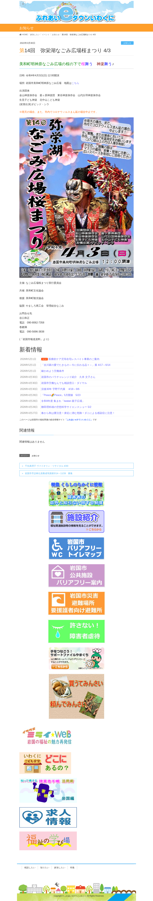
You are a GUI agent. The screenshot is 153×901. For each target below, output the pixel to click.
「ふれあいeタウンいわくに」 (79, 419)
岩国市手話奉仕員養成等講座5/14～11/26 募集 (50, 473)
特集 (72, 867)
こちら (75, 83)
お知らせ (127, 43)
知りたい (44, 867)
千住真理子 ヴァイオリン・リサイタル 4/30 (46, 466)
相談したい (29, 867)
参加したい (59, 867)
